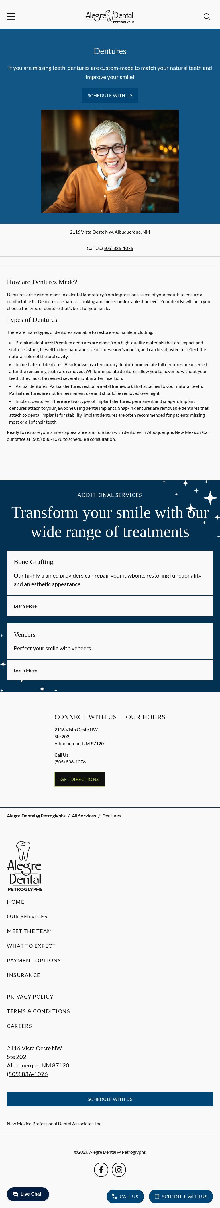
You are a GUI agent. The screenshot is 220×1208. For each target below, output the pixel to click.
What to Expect (31, 945)
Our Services (27, 916)
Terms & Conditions (38, 1011)
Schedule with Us (110, 95)
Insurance (23, 975)
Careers (19, 1026)
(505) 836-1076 (117, 248)
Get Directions (79, 779)
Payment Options (34, 960)
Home (15, 902)
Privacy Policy (30, 996)
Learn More (25, 606)
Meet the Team (29, 931)
